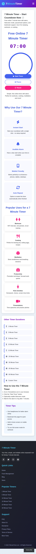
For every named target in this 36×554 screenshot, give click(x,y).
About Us (5, 522)
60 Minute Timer (12, 374)
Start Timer (18, 76)
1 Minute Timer (12, 326)
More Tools (5, 535)
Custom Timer (11, 380)
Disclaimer (5, 526)
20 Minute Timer (12, 356)
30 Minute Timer (12, 362)
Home (4, 470)
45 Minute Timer (12, 368)
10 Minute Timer (12, 344)
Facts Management (8, 473)
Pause (18, 82)
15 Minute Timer (12, 350)
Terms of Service (7, 532)
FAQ (3, 519)
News (3, 480)
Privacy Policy (6, 529)
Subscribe (29, 550)
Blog (3, 477)
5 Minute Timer (12, 338)
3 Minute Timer (12, 332)
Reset (18, 88)
